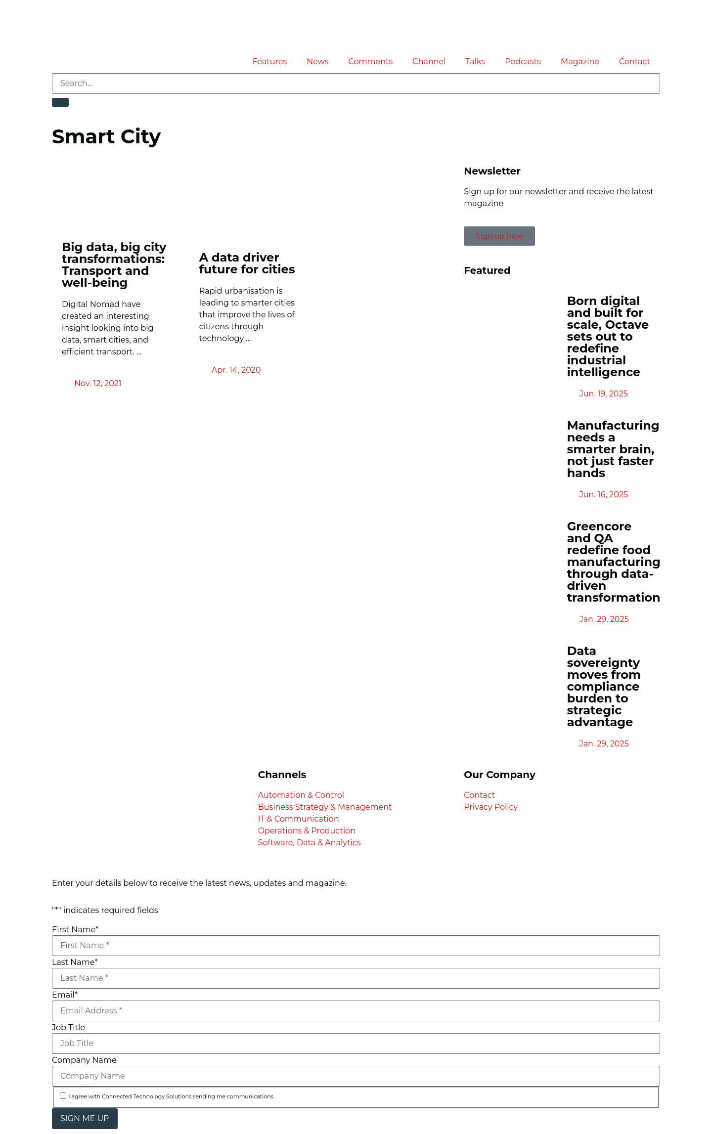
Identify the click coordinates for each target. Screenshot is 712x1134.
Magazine (580, 61)
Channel (428, 61)
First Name (75, 930)
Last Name (74, 962)
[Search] (60, 102)
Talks (476, 61)
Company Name (84, 1060)
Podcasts (523, 61)
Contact (634, 61)
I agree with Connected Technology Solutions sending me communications (170, 1096)
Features (270, 61)
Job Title (68, 1028)
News (317, 61)
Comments (371, 61)
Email (65, 995)
